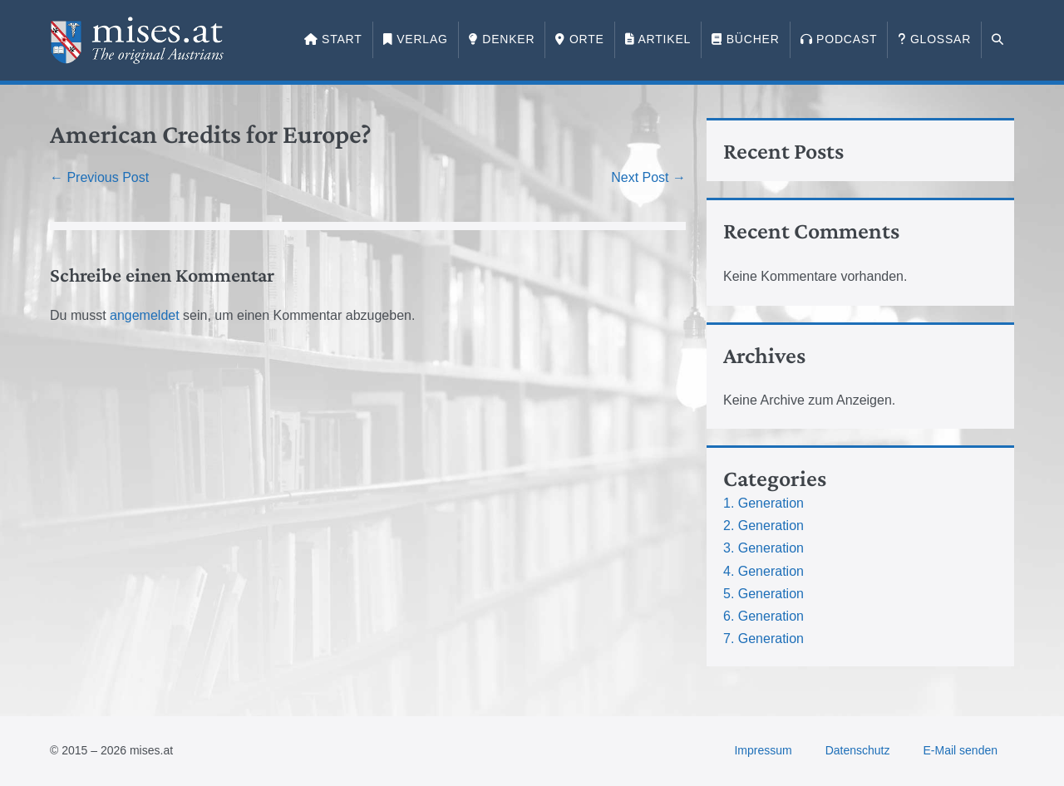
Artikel (658, 39)
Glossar (934, 39)
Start (333, 39)
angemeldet (145, 315)
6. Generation (763, 616)
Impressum (762, 750)
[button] (998, 40)
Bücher (745, 39)
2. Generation (763, 525)
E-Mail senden (961, 750)
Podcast (839, 39)
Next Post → (648, 177)
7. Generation (763, 638)
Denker (502, 39)
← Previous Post (99, 177)
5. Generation (763, 594)
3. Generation (763, 548)
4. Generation (763, 571)
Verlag (415, 39)
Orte (579, 39)
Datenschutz (857, 750)
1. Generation (763, 503)
